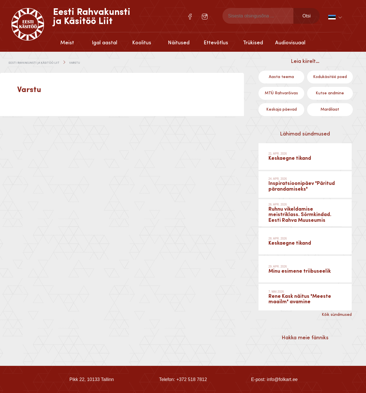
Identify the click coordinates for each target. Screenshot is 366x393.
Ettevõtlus (216, 42)
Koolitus (141, 42)
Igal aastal (104, 42)
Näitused (179, 42)
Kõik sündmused (337, 315)
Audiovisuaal (290, 42)
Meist (67, 42)
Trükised (253, 42)
